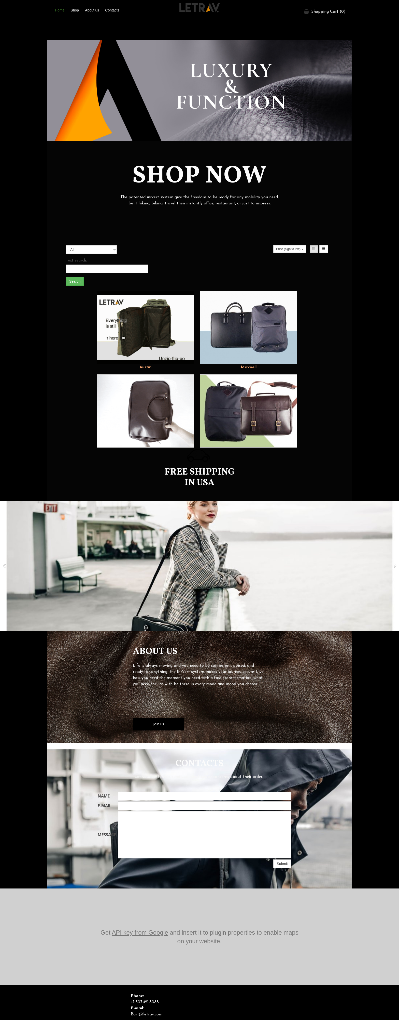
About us (92, 10)
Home (59, 10)
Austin (145, 367)
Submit (282, 864)
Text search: (76, 261)
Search (74, 281)
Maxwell (248, 367)
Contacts (112, 10)
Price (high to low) (289, 249)
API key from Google (140, 932)
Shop (74, 10)
